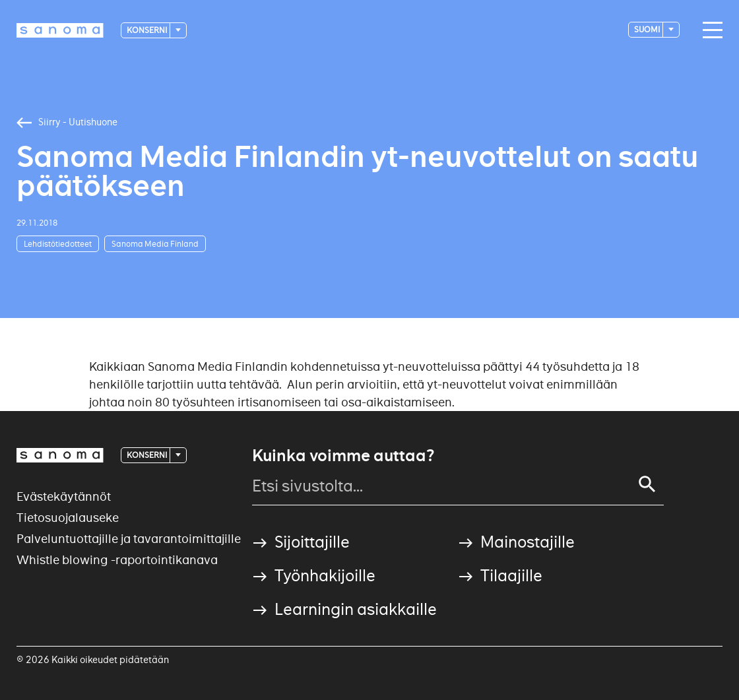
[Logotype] (60, 30)
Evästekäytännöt (63, 496)
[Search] (647, 484)
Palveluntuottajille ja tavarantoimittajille (128, 538)
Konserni (147, 30)
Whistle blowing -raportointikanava (117, 559)
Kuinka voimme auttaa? (343, 455)
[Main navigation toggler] (709, 30)
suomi (647, 29)
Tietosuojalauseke (67, 517)
